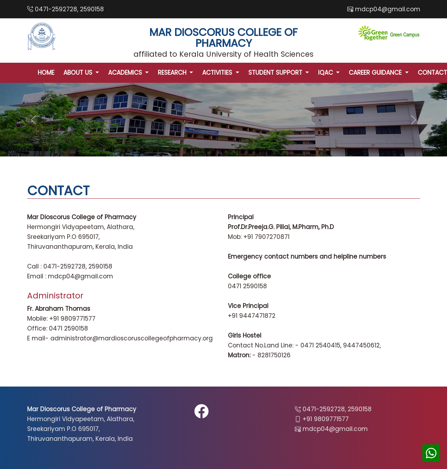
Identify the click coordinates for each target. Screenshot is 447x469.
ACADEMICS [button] (126, 72)
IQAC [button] (326, 72)
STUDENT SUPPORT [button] (276, 72)
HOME (46, 72)
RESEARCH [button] (173, 72)
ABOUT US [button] (78, 72)
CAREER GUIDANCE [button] (376, 72)
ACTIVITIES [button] (218, 72)
